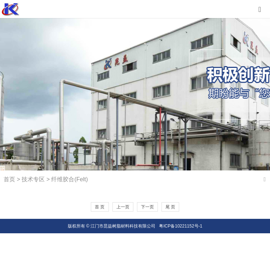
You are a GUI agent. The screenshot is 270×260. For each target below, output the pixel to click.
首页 (9, 179)
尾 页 (170, 206)
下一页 (147, 206)
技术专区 (33, 179)
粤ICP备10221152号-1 (180, 226)
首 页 (100, 206)
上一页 (122, 206)
